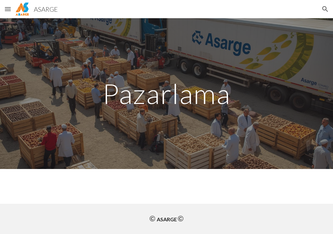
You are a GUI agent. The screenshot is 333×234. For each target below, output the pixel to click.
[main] (166, 93)
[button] (8, 9)
